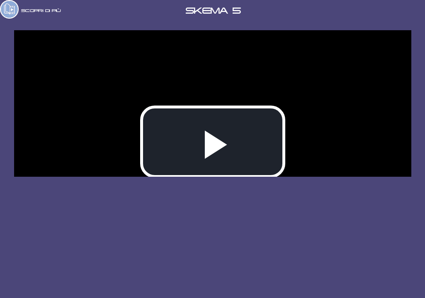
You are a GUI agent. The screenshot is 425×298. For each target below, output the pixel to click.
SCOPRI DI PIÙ (41, 10)
